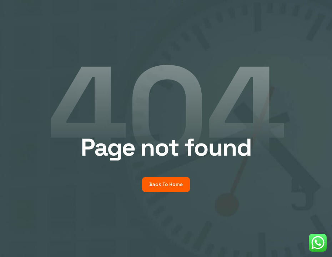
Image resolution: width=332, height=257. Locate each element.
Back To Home (166, 184)
